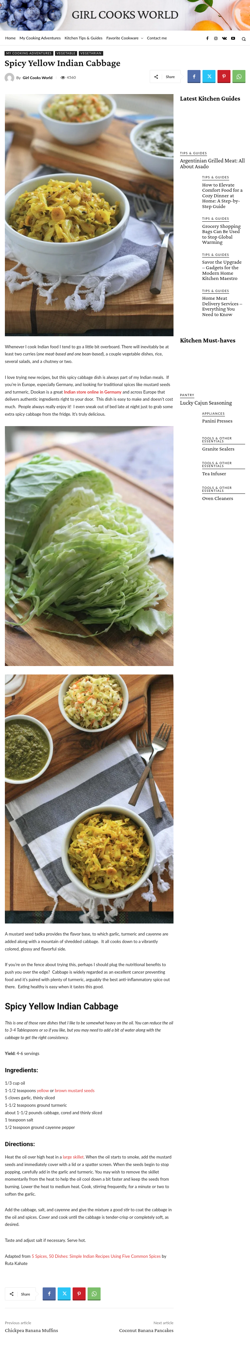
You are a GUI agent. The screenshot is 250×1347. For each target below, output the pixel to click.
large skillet (73, 1157)
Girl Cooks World (37, 78)
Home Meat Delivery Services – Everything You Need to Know (221, 279)
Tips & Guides (192, 153)
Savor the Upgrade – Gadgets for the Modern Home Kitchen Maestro (222, 249)
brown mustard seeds (74, 1090)
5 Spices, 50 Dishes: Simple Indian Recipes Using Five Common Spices (96, 1256)
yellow (43, 1090)
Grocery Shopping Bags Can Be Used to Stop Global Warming (223, 219)
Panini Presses (215, 388)
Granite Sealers (215, 416)
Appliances (212, 381)
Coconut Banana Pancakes (146, 1330)
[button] (243, 39)
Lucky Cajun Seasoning (201, 371)
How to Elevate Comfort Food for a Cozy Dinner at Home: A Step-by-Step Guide (222, 188)
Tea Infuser (212, 441)
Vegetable (66, 53)
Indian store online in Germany (92, 392)
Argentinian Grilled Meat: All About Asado (212, 162)
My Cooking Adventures (29, 53)
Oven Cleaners (215, 465)
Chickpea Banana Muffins (31, 1330)
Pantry (186, 364)
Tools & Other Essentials (215, 408)
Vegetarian (91, 53)
